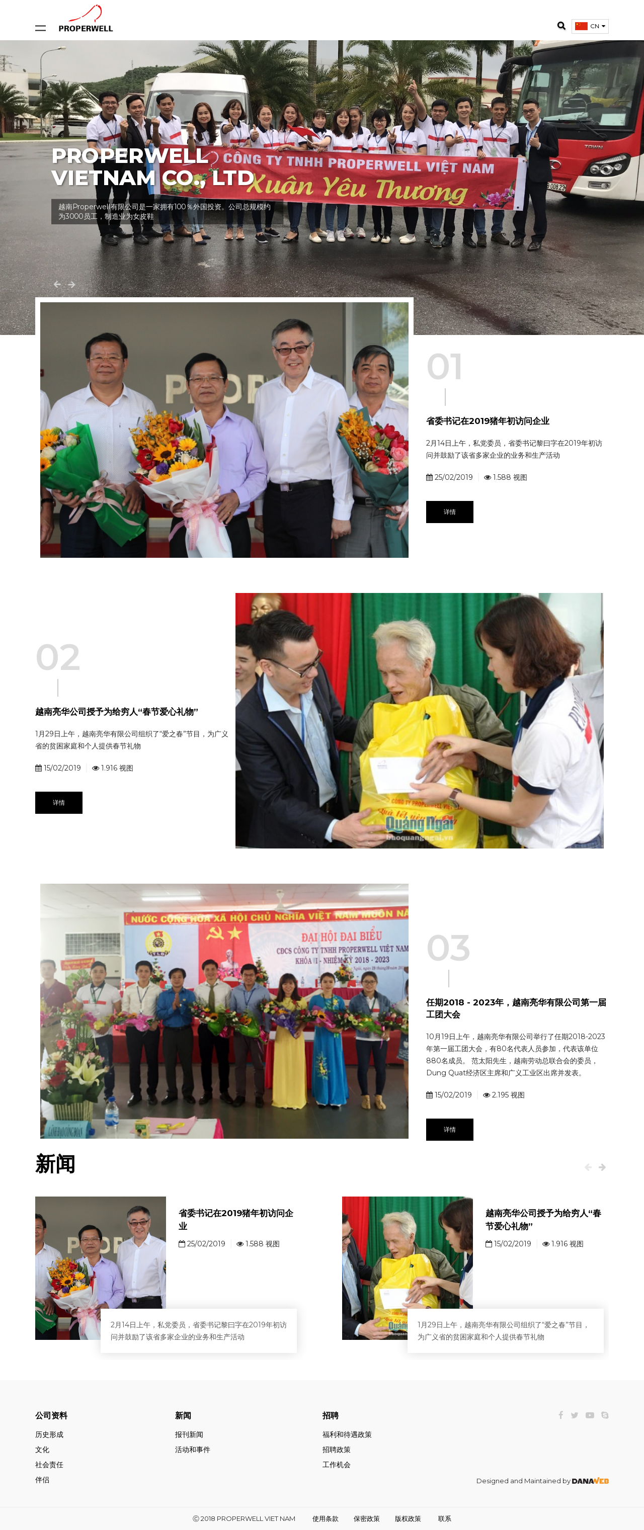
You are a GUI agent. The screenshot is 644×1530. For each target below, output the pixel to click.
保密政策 (367, 1518)
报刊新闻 (189, 1434)
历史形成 (49, 1434)
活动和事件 (192, 1449)
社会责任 (49, 1464)
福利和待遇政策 (347, 1434)
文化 (42, 1449)
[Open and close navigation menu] (40, 17)
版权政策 (408, 1518)
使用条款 (325, 1518)
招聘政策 (337, 1449)
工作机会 (337, 1464)
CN (594, 26)
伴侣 (42, 1479)
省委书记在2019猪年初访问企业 (487, 421)
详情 (450, 512)
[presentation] (588, 1167)
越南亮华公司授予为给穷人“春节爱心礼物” (116, 712)
